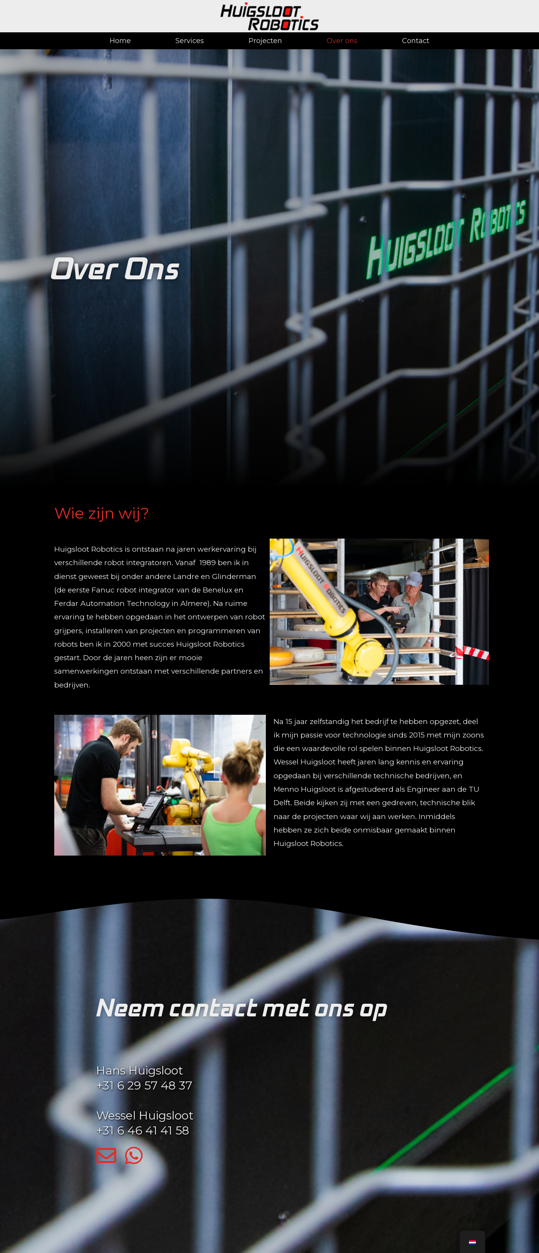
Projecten (265, 41)
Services (189, 41)
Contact (415, 41)
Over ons (342, 41)
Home (120, 41)
